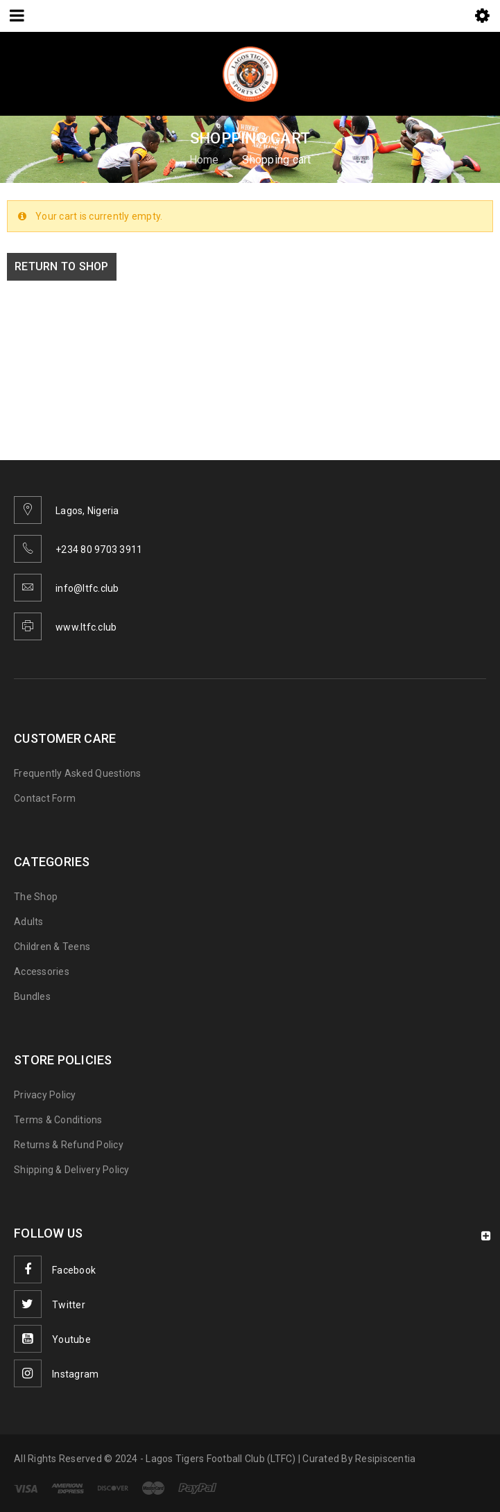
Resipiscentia (385, 1458)
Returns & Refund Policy (68, 1144)
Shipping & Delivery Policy (72, 1169)
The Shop (36, 896)
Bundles (32, 996)
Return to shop (62, 266)
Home (204, 159)
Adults (29, 921)
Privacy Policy (45, 1094)
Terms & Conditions (58, 1119)
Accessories (41, 971)
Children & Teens (52, 946)
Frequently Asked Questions (77, 773)
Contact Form (45, 798)
